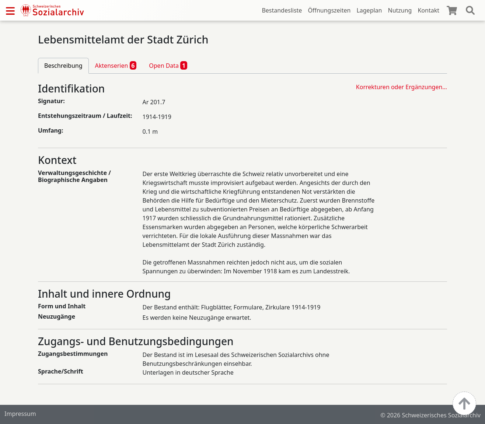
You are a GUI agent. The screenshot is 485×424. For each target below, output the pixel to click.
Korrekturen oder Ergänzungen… (401, 87)
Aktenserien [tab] (116, 65)
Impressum (20, 414)
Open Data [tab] (168, 65)
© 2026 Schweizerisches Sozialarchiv (430, 415)
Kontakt (428, 10)
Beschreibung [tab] (63, 66)
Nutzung (400, 10)
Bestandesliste (282, 10)
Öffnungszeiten (329, 10)
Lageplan (369, 10)
